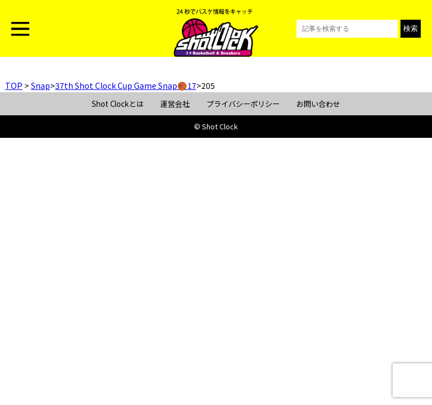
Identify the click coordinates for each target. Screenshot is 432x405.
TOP (13, 85)
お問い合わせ (318, 103)
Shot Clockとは (117, 103)
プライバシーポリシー (243, 103)
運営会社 (175, 103)
